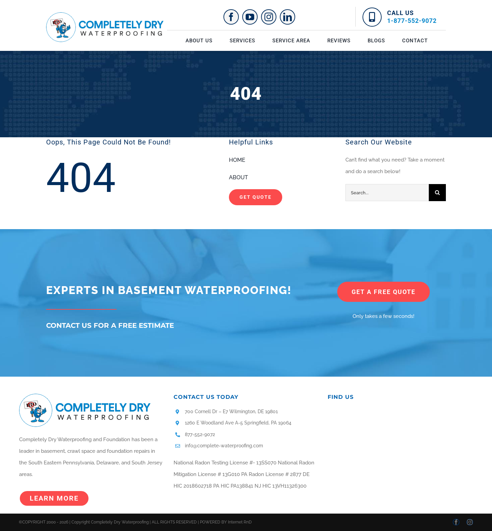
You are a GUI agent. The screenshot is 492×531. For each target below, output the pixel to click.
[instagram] (268, 17)
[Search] (437, 192)
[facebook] (231, 17)
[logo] (105, 15)
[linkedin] (287, 17)
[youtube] (250, 17)
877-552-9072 (200, 434)
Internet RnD (240, 522)
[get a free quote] (383, 292)
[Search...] (387, 192)
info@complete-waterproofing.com (224, 445)
